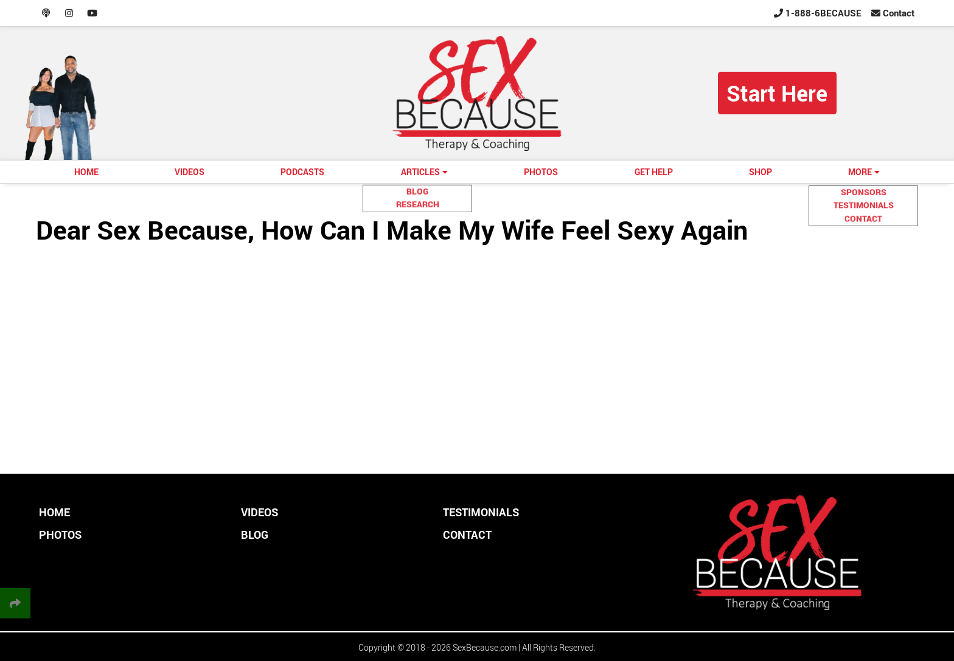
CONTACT (467, 534)
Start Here (776, 93)
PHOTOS (541, 172)
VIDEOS (189, 172)
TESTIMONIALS (481, 512)
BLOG (254, 534)
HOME (86, 172)
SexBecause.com (485, 647)
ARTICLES (420, 172)
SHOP (760, 172)
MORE (860, 172)
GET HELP (654, 172)
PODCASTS (302, 172)
